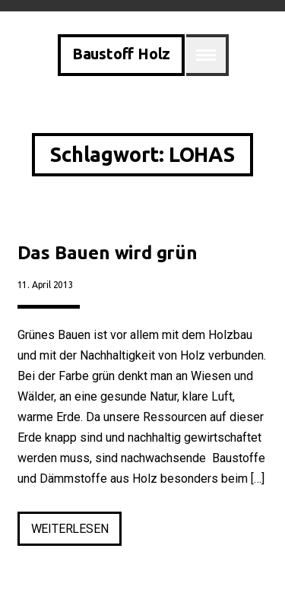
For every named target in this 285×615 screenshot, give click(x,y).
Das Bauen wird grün (107, 253)
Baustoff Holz (121, 53)
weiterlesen (76, 532)
